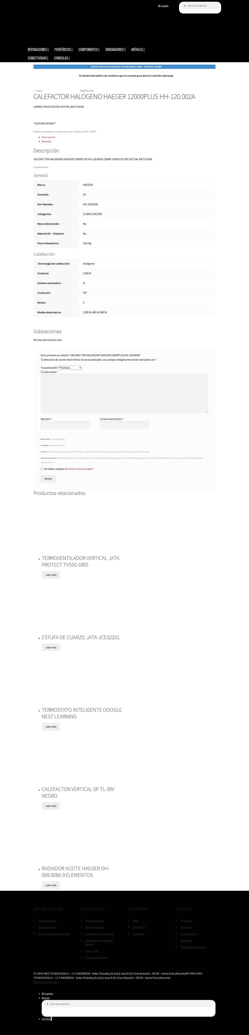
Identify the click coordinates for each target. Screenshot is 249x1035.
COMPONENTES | (88, 49)
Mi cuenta (163, 6)
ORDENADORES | (115, 49)
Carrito (47, 1018)
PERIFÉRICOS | (64, 49)
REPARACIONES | (38, 49)
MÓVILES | (138, 49)
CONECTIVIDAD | (38, 58)
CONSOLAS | (62, 58)
